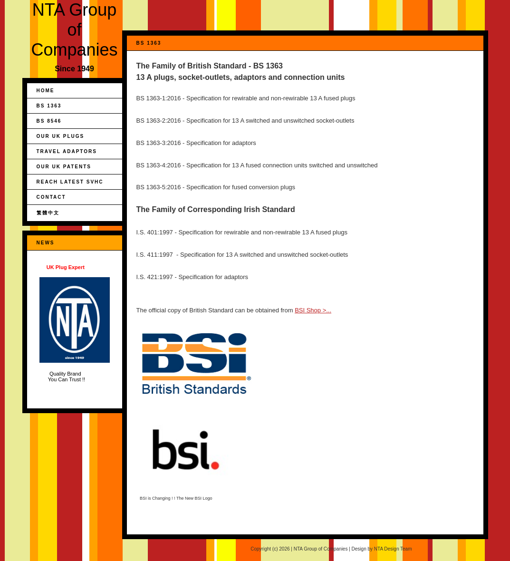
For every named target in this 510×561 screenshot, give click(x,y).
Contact (51, 197)
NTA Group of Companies (74, 29)
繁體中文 (48, 212)
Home (46, 90)
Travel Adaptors (67, 151)
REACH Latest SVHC (70, 181)
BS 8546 (49, 121)
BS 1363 (49, 105)
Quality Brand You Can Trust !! (74, 323)
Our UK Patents (64, 166)
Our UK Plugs (61, 136)
